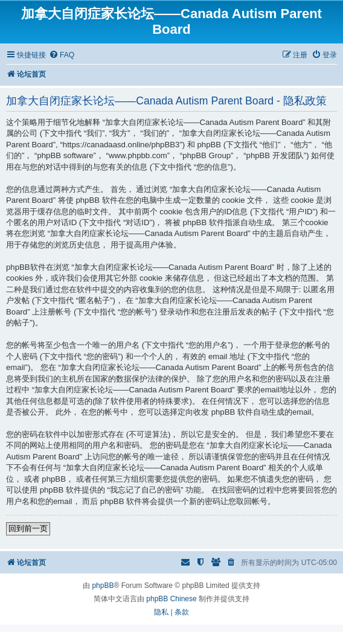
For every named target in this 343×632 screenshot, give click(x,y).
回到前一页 (28, 528)
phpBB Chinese (171, 599)
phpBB (103, 585)
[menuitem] (61, 55)
